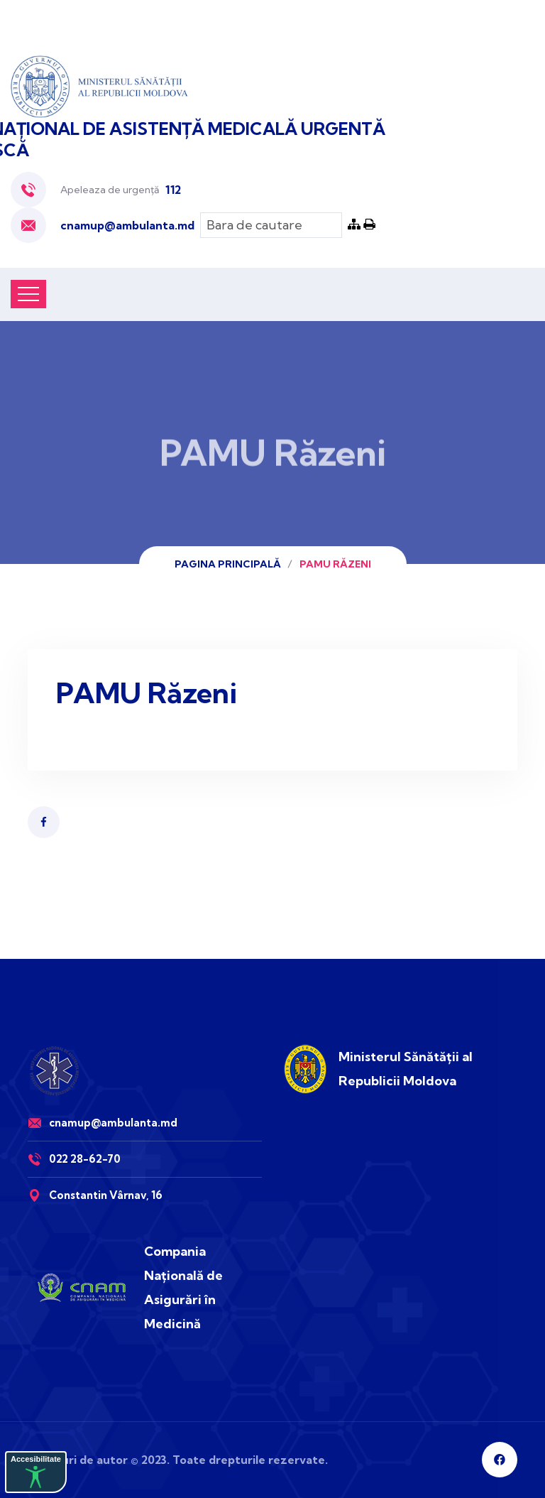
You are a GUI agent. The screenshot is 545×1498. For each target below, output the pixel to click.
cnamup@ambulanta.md (127, 225)
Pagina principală (228, 564)
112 (173, 190)
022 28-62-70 (85, 1159)
